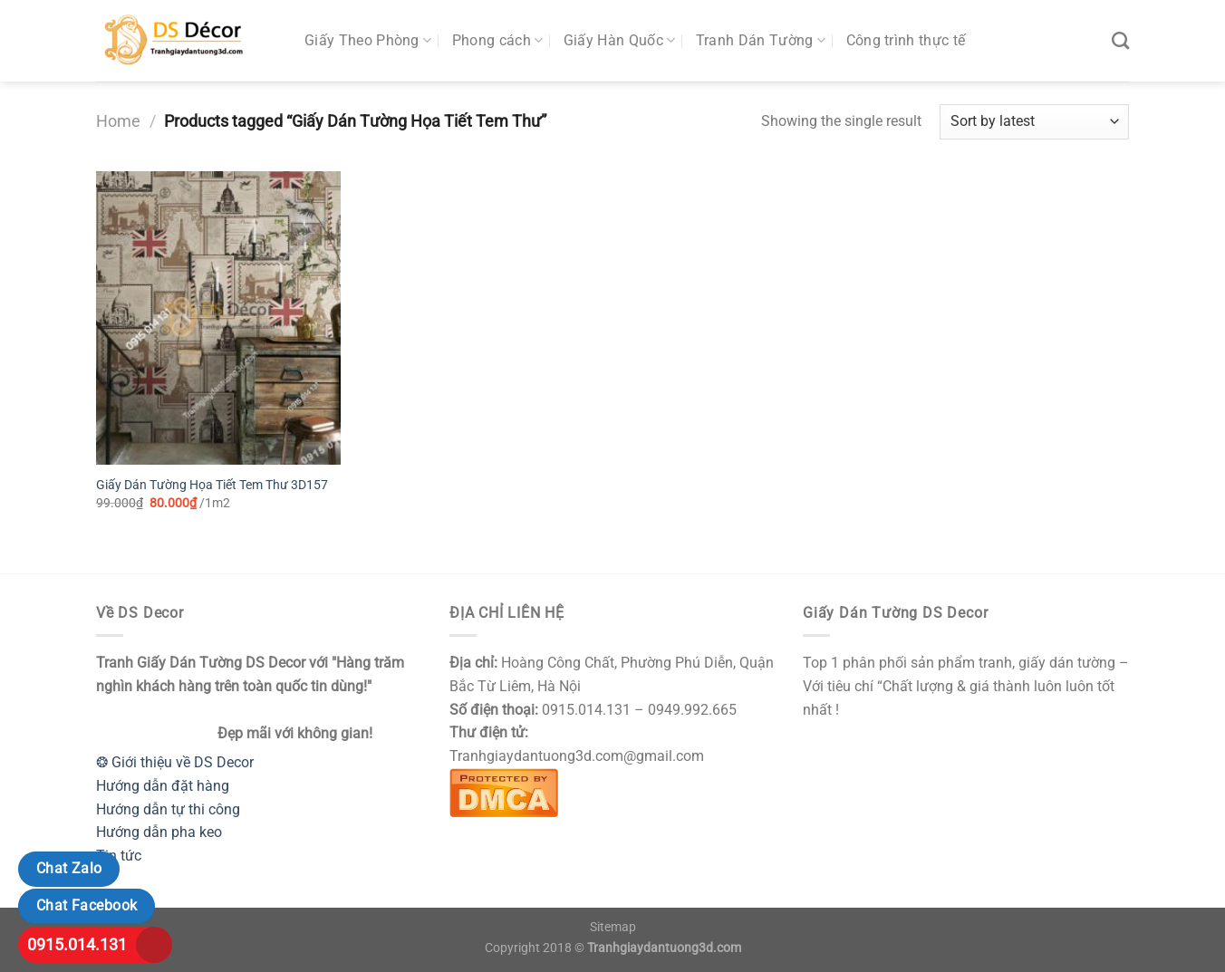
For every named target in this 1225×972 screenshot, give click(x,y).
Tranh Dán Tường (760, 41)
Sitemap (613, 927)
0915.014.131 (77, 944)
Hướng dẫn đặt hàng (162, 785)
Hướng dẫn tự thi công (168, 809)
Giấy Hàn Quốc (620, 41)
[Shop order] (1034, 122)
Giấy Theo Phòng (367, 41)
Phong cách (498, 41)
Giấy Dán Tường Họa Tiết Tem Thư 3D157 (212, 485)
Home (118, 120)
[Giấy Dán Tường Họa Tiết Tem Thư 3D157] (218, 318)
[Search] (1120, 40)
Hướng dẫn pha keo (159, 832)
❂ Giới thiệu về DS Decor (175, 762)
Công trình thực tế (906, 40)
